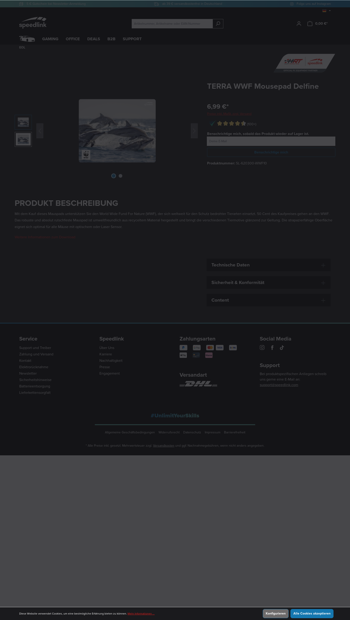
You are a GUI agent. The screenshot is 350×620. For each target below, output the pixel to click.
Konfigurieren (276, 613)
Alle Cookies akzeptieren (312, 613)
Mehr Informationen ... (141, 614)
